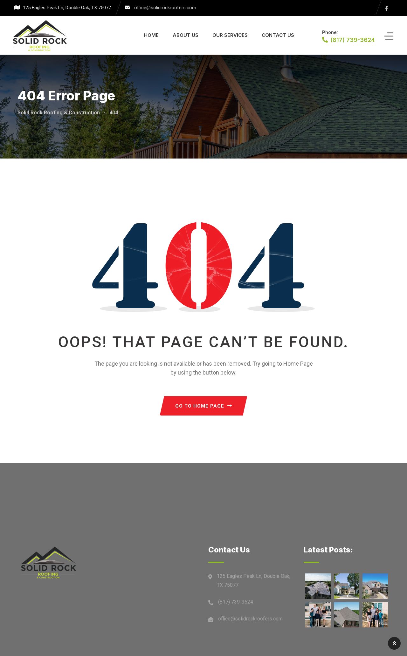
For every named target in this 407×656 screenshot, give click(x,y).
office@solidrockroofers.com (165, 7)
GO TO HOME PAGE (203, 406)
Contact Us (278, 35)
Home (151, 35)
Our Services (230, 35)
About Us (185, 35)
